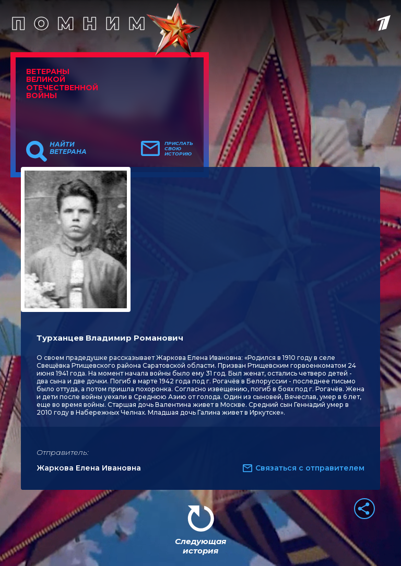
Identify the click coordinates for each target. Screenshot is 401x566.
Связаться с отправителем (309, 468)
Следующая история (200, 546)
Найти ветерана (68, 148)
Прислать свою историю (178, 148)
